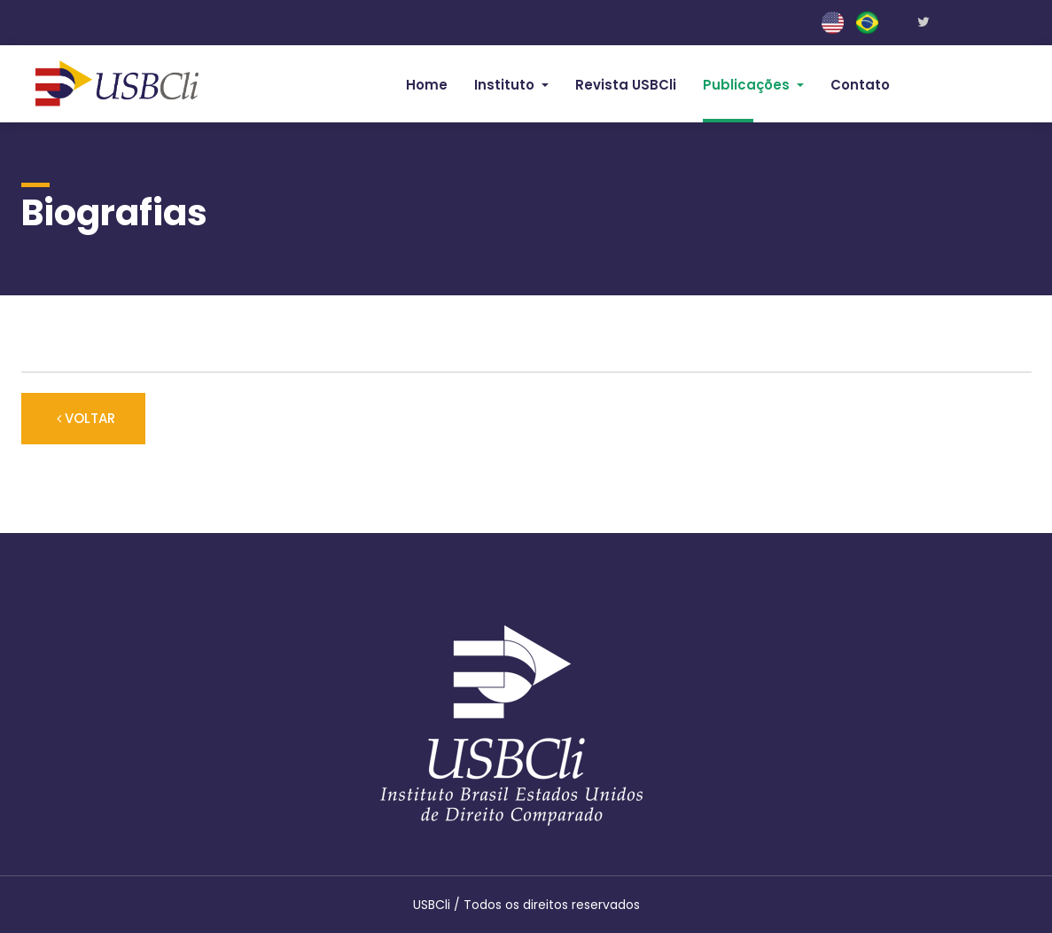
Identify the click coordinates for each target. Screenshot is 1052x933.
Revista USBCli (625, 84)
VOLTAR (83, 418)
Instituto (506, 84)
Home (427, 84)
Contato (860, 84)
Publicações (748, 84)
